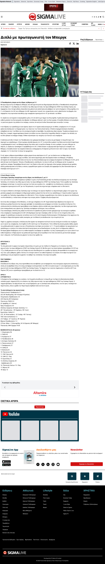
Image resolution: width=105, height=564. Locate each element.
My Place (76, 1)
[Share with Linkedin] (77, 43)
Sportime (30, 1)
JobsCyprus (101, 1)
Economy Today (38, 1)
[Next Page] (74, 387)
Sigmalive (17, 1)
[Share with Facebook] (70, 43)
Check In (69, 1)
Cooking (82, 1)
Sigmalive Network (5, 1)
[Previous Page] (5, 387)
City (46, 1)
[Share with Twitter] (74, 43)
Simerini (23, 1)
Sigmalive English (91, 1)
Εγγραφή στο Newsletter (86, 464)
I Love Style (51, 1)
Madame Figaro (61, 1)
